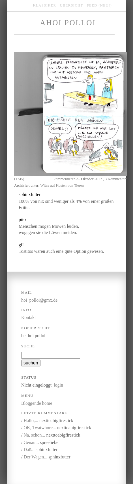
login (58, 385)
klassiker (44, 5)
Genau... (31, 442)
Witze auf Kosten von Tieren (62, 185)
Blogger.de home (36, 403)
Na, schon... (34, 435)
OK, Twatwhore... (39, 427)
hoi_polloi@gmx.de (39, 300)
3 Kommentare (116, 179)
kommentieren (65, 179)
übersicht (71, 5)
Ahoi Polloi (68, 22)
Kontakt (28, 317)
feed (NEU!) (99, 5)
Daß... (29, 449)
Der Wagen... (35, 456)
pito (22, 219)
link (69, 195)
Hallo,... (30, 420)
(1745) (19, 179)
